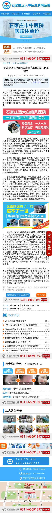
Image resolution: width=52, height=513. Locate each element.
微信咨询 (41, 295)
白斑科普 (26, 14)
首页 (15, 63)
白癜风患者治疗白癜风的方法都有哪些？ (22, 338)
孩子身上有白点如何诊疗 (20, 309)
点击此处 (36, 82)
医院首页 (5, 14)
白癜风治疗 (23, 63)
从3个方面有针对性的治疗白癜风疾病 (21, 325)
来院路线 (47, 14)
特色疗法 (15, 14)
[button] (23, 40)
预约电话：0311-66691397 (18, 295)
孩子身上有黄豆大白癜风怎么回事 (24, 305)
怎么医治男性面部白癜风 (15, 321)
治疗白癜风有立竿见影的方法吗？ (19, 329)
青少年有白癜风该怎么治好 (16, 350)
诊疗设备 (36, 14)
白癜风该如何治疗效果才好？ (17, 334)
